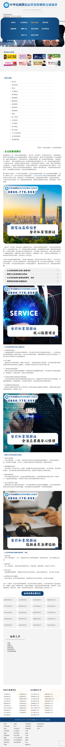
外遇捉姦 (28, 724)
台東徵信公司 (49, 712)
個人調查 (15, 130)
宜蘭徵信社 (23, 708)
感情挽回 (15, 104)
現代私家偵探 (11, 651)
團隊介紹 (24, 29)
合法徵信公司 (35, 694)
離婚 (5, 737)
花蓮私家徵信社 (51, 618)
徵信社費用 (34, 29)
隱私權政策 (18, 719)
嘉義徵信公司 (49, 696)
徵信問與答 (45, 29)
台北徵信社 (7, 699)
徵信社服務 (34, 22)
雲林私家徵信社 (23, 612)
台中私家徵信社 (37, 606)
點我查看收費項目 (32, 593)
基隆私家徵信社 (8, 600)
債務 (13, 114)
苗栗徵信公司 (35, 710)
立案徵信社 (7, 694)
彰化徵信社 (7, 715)
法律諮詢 (15, 120)
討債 (27, 731)
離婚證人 (28, 744)
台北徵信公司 (35, 699)
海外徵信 (15, 126)
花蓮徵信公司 (49, 710)
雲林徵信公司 (49, 694)
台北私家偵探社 (38, 175)
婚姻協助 (15, 98)
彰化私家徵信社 (8, 612)
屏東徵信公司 (49, 705)
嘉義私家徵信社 (37, 612)
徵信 (5, 724)
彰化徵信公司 (35, 715)
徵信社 (13, 22)
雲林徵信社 (23, 694)
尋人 (15, 726)
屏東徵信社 (23, 705)
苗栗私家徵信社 (23, 606)
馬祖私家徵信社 (51, 625)
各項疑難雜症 (16, 136)
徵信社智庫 (34, 35)
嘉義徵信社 (23, 696)
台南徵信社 (23, 701)
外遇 (27, 735)
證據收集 (15, 110)
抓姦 (13, 88)
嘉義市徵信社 (24, 699)
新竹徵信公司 (35, 705)
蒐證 (5, 733)
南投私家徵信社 (51, 606)
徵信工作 (24, 35)
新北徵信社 (7, 701)
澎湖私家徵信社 (23, 625)
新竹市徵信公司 (36, 708)
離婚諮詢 (15, 101)
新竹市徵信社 (8, 708)
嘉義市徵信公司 (49, 699)
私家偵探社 (11, 649)
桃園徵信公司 (35, 703)
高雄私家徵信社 (8, 618)
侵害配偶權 (15, 139)
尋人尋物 (15, 117)
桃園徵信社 (7, 703)
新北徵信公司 (35, 701)
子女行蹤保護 (16, 133)
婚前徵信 (15, 107)
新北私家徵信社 (37, 600)
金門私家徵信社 (37, 625)
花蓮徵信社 (23, 710)
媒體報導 (13, 29)
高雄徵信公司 (49, 703)
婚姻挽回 (28, 728)
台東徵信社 (23, 712)
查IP (38, 728)
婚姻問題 (6, 735)
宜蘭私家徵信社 (37, 618)
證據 (5, 744)
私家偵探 (15, 85)
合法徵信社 (24, 22)
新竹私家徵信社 (8, 606)
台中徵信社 (7, 712)
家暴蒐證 (15, 94)
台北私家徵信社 (23, 600)
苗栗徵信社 (7, 710)
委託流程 (45, 22)
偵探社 (9, 645)
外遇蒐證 (15, 91)
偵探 (8, 643)
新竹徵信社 (7, 705)
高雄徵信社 (23, 703)
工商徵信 (15, 123)
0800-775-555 (12, 17)
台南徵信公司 (49, 701)
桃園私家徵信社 (51, 600)
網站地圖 (62, 21)
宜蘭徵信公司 (49, 708)
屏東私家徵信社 (23, 618)
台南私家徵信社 (51, 612)
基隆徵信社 (7, 696)
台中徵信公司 (35, 712)
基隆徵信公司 (35, 696)
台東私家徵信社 (8, 625)
